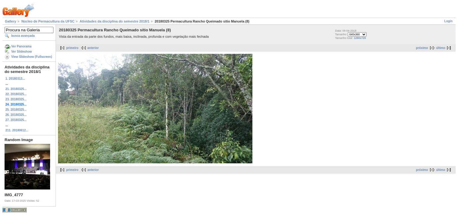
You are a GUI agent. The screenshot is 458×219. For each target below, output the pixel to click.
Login (448, 21)
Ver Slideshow (21, 51)
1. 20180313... (15, 78)
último (440, 48)
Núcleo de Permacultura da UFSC (47, 21)
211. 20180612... (16, 130)
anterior (93, 48)
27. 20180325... (16, 120)
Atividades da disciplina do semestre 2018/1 (114, 21)
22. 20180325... (16, 94)
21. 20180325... (16, 89)
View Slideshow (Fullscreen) (31, 56)
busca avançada (23, 35)
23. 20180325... (16, 99)
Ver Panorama (21, 46)
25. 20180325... (16, 109)
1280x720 (360, 38)
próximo (422, 48)
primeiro (72, 48)
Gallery (10, 21)
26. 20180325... (16, 114)
